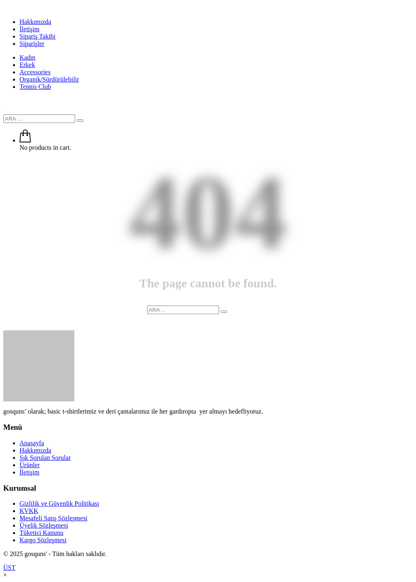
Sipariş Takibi (38, 36)
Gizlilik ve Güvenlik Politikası (59, 503)
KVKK (29, 510)
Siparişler (32, 43)
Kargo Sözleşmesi (43, 540)
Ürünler (30, 464)
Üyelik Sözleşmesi (44, 525)
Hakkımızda (35, 21)
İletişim (29, 29)
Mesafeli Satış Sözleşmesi (53, 518)
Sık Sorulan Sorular (45, 457)
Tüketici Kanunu (41, 532)
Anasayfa (32, 443)
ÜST (9, 567)
